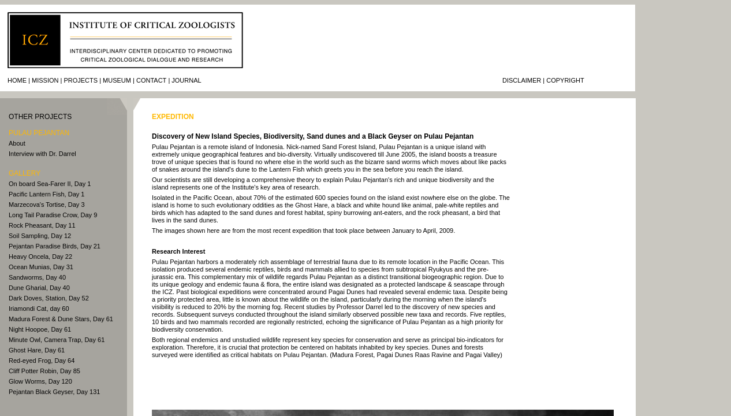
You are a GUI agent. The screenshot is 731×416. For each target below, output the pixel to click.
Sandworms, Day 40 (37, 277)
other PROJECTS (40, 117)
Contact (151, 80)
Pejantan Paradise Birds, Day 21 (54, 246)
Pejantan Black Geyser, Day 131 (54, 391)
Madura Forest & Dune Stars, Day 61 (61, 318)
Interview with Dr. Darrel (42, 153)
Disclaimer (521, 80)
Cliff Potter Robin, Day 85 (44, 370)
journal (186, 80)
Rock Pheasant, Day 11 (42, 225)
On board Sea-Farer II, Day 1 (50, 183)
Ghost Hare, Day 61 (37, 350)
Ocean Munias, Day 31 (41, 266)
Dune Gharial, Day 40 (39, 287)
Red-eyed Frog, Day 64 (41, 360)
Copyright (565, 80)
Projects (81, 80)
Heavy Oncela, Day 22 (40, 256)
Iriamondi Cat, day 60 (39, 308)
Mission (45, 80)
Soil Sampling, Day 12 (40, 235)
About (17, 143)
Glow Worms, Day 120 (40, 381)
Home (17, 80)
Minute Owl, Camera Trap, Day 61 (57, 339)
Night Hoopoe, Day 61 (40, 329)
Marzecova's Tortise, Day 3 (47, 204)
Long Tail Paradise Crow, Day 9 (53, 214)
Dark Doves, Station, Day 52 (49, 298)
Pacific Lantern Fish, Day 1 (46, 194)
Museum (117, 80)
